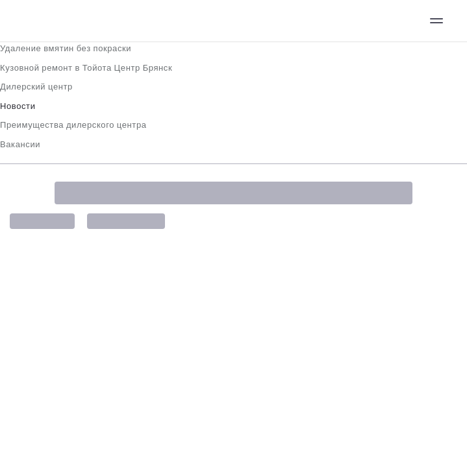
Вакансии (20, 144)
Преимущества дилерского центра (73, 125)
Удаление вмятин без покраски (65, 48)
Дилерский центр (36, 86)
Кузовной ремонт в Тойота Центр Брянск (86, 68)
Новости (18, 106)
